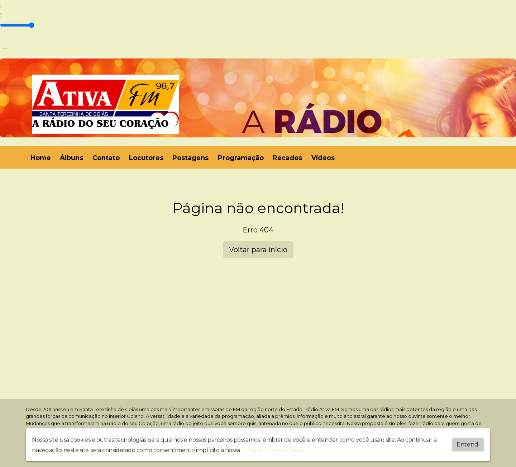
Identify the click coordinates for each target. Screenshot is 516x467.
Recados (287, 158)
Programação (241, 158)
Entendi (468, 442)
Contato (106, 158)
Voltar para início (258, 249)
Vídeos (323, 158)
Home (40, 158)
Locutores (146, 158)
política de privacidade (271, 448)
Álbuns (71, 158)
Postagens (190, 158)
